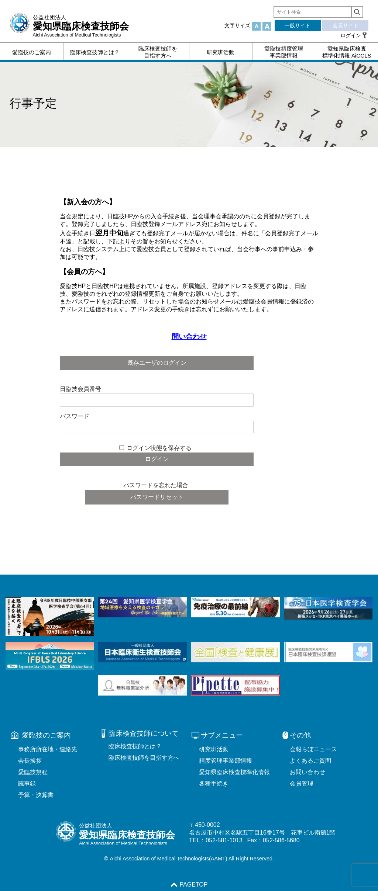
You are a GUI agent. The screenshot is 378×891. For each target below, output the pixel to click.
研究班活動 (213, 749)
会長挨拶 (30, 760)
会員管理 (301, 783)
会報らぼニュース (313, 749)
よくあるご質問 (310, 760)
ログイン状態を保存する (159, 448)
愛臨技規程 (33, 772)
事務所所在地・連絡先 (47, 749)
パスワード (74, 416)
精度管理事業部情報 (225, 760)
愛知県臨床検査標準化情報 (234, 772)
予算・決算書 (36, 795)
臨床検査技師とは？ (135, 746)
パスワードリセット (156, 497)
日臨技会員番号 (80, 389)
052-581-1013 (224, 840)
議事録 (27, 783)
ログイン (350, 35)
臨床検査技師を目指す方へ (144, 758)
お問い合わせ (307, 772)
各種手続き (213, 783)
